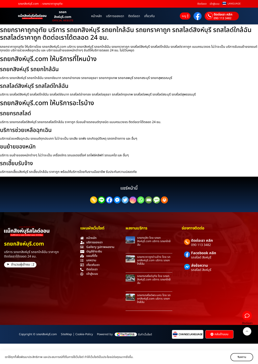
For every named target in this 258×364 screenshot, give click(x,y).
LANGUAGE (234, 3)
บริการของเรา (115, 16)
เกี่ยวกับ (149, 16)
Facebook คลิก (203, 253)
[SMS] (156, 199)
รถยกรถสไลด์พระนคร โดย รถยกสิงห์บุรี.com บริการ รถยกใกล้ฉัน (154, 298)
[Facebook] (109, 199)
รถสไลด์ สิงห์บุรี (201, 257)
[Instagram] (132, 199)
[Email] (148, 199)
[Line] (101, 199)
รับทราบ (241, 357)
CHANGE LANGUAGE (191, 334)
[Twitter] (125, 199)
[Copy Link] (93, 199)
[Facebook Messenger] (117, 199)
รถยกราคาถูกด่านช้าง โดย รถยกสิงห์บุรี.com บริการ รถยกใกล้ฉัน (153, 260)
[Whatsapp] (140, 199)
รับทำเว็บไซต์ (145, 334)
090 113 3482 (222, 18)
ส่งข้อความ (199, 265)
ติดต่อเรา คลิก (223, 14)
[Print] (164, 199)
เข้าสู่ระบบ (215, 4)
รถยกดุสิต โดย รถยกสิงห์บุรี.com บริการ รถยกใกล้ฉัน (154, 241)
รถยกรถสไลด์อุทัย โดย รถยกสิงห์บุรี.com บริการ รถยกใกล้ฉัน (154, 279)
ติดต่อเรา (202, 4)
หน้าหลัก (96, 16)
